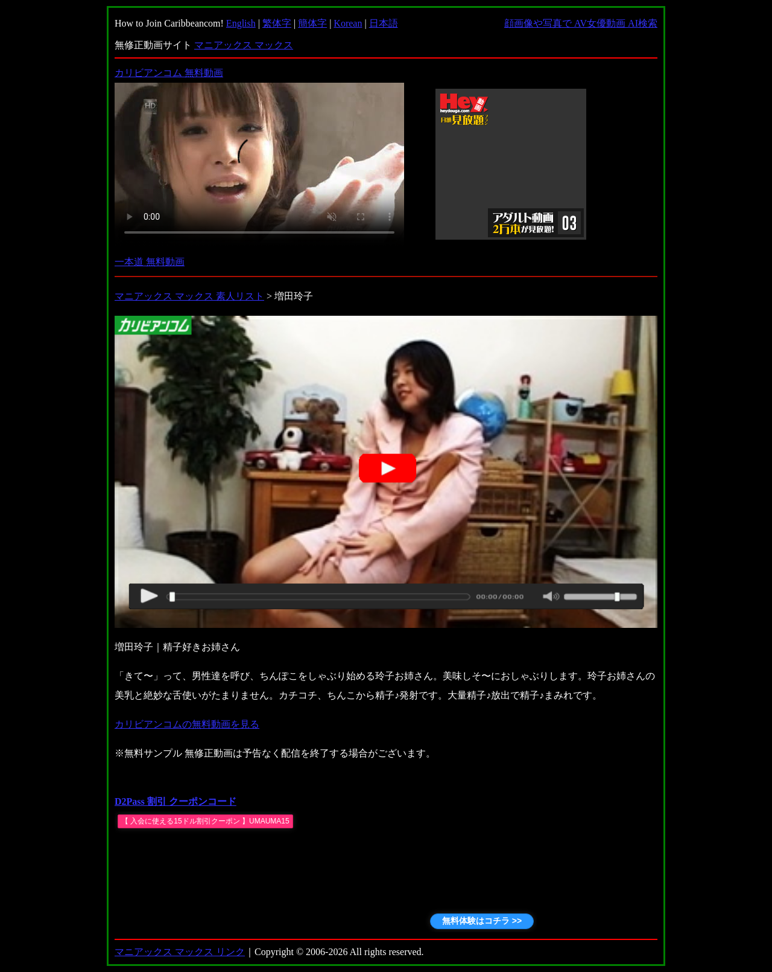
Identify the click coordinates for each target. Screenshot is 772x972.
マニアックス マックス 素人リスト (189, 296)
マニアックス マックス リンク (180, 952)
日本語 (383, 23)
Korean (348, 23)
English (241, 23)
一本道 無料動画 (150, 262)
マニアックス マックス (243, 45)
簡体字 (312, 23)
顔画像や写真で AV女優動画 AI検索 (580, 23)
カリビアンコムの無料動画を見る (187, 724)
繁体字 (276, 23)
